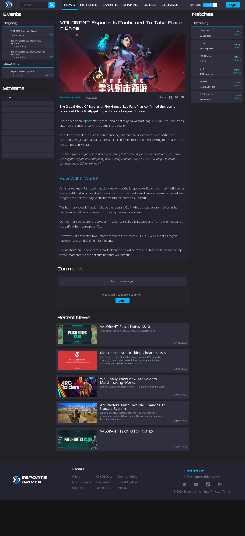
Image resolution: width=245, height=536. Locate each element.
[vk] (182, 116)
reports (87, 139)
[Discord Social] (208, 521)
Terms (226, 528)
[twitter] (176, 116)
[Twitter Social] (184, 521)
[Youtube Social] (196, 521)
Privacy (215, 528)
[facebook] (170, 116)
